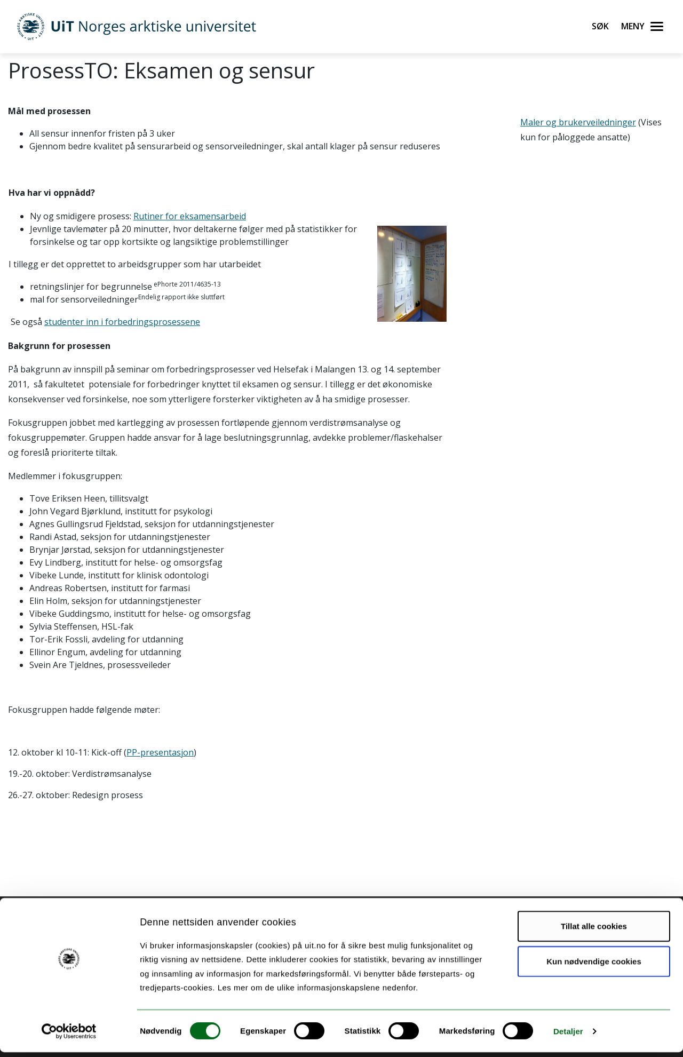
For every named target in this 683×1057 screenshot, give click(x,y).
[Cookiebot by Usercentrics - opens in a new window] (69, 1036)
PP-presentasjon (160, 752)
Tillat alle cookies (594, 930)
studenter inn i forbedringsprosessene (122, 322)
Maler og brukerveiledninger (578, 122)
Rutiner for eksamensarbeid (189, 216)
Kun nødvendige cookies (593, 966)
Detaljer (568, 1035)
